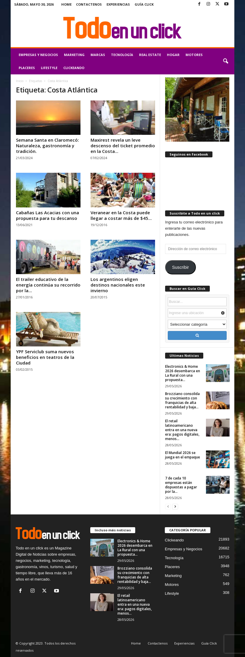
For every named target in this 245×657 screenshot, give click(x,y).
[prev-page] (168, 506)
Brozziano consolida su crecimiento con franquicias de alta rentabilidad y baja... (182, 400)
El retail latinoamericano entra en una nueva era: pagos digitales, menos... (182, 429)
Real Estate (150, 54)
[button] (225, 61)
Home (66, 4)
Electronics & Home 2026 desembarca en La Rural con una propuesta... (182, 373)
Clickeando (73, 67)
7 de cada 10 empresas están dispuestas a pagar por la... (181, 485)
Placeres (27, 67)
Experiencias (118, 4)
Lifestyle (49, 67)
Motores (194, 54)
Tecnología (122, 54)
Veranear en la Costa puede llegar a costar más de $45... (121, 215)
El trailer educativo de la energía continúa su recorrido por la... (48, 284)
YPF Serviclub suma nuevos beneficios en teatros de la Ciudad (45, 357)
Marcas (98, 54)
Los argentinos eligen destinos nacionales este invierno (118, 284)
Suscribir (180, 267)
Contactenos (89, 4)
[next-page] (175, 506)
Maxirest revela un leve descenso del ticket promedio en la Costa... (123, 145)
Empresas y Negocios (38, 54)
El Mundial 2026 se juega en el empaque (182, 455)
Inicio (19, 81)
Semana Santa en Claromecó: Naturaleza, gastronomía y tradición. (47, 145)
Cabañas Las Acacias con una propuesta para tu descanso (47, 215)
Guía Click (144, 4)
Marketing (74, 54)
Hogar (173, 54)
